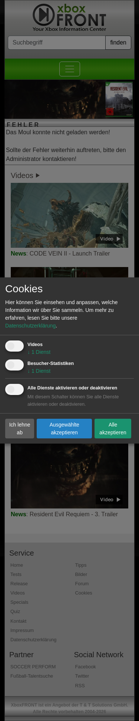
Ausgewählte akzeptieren (64, 428)
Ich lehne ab (19, 428)
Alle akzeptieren (112, 428)
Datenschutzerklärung (30, 326)
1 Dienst (38, 352)
